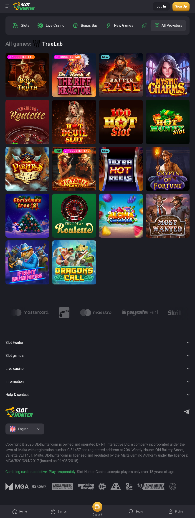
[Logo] (29, 312)
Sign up (181, 6)
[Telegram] (187, 412)
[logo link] (39, 486)
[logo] (19, 412)
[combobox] (24, 428)
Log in (161, 6)
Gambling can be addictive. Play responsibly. (40, 472)
